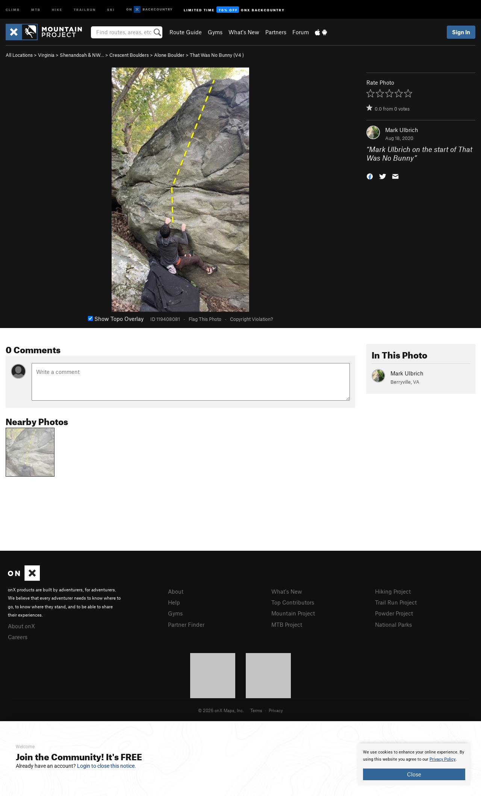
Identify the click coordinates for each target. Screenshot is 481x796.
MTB (36, 9)
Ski (111, 9)
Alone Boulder (169, 55)
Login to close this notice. (106, 766)
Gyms (215, 32)
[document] (414, 764)
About (175, 591)
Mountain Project (293, 613)
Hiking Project (393, 591)
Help (174, 602)
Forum (300, 32)
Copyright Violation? (251, 319)
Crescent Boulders (129, 55)
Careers (17, 636)
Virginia (46, 55)
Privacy (276, 710)
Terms (256, 710)
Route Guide (185, 32)
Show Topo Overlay (116, 318)
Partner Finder (186, 624)
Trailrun (85, 9)
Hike (57, 9)
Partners (275, 32)
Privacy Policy (442, 759)
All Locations (19, 55)
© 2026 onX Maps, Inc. (221, 710)
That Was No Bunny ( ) (217, 55)
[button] (369, 175)
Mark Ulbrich (401, 129)
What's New (243, 32)
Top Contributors (292, 602)
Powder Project (394, 613)
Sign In (461, 32)
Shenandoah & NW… (82, 55)
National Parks (393, 624)
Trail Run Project (396, 602)
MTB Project (286, 624)
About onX (21, 626)
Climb (13, 9)
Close (414, 774)
